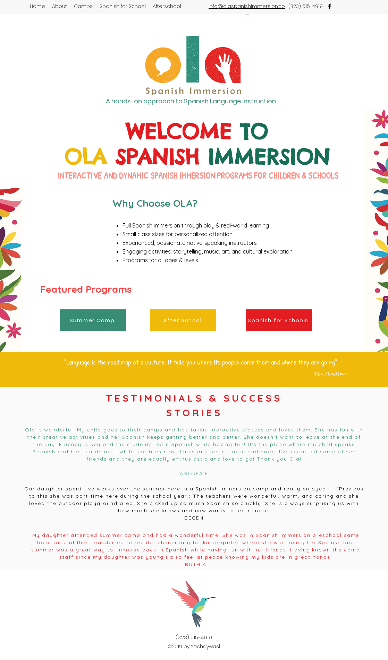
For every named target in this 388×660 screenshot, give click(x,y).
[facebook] (329, 6)
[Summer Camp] (93, 320)
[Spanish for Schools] (279, 320)
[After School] (183, 320)
